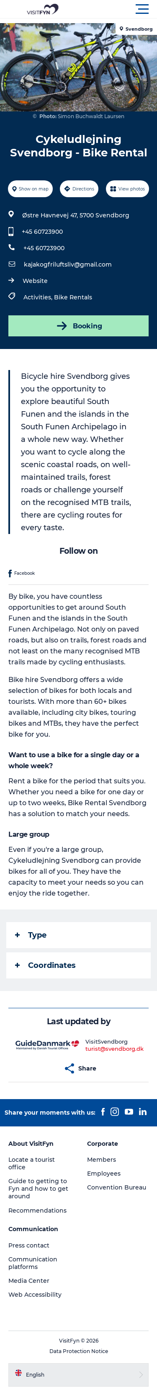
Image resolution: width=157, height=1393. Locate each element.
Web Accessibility (35, 1294)
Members (101, 1159)
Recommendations (37, 1210)
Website (35, 281)
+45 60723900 (42, 231)
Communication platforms (32, 1263)
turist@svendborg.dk (114, 1048)
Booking (78, 326)
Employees (104, 1173)
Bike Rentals (73, 297)
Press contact (28, 1245)
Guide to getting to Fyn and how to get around (38, 1188)
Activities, (38, 297)
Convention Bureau (116, 1187)
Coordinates (45, 965)
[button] (116, 9)
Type (30, 935)
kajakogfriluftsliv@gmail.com (68, 264)
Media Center (28, 1281)
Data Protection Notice (78, 1351)
